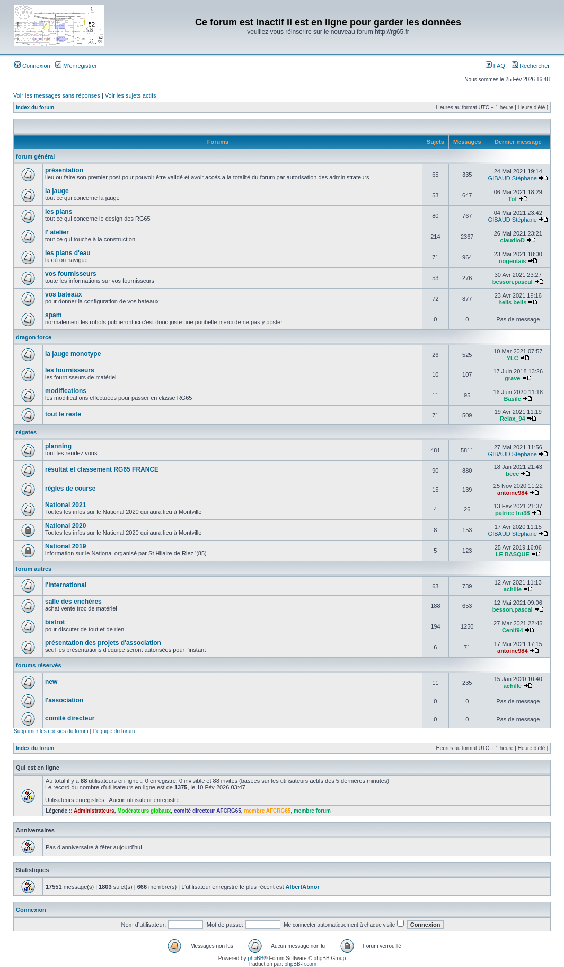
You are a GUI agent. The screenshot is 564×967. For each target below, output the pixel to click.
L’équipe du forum (114, 731)
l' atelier (57, 232)
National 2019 (65, 546)
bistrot (55, 622)
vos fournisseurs (70, 273)
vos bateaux (63, 294)
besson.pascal (512, 281)
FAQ (495, 66)
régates (26, 432)
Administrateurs (94, 811)
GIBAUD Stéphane (512, 178)
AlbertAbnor (303, 887)
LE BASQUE (513, 554)
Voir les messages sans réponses (56, 95)
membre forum (312, 811)
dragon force (33, 337)
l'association (64, 700)
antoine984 (512, 493)
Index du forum (35, 107)
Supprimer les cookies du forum (51, 731)
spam (53, 315)
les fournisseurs (69, 370)
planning (58, 446)
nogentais (512, 261)
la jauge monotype (73, 354)
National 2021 (65, 505)
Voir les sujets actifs (130, 95)
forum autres (33, 568)
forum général (35, 156)
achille (513, 589)
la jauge (57, 191)
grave (512, 378)
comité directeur (69, 718)
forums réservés (38, 665)
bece (512, 474)
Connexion (32, 66)
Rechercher (531, 66)
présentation (64, 170)
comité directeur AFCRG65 (207, 811)
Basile (512, 399)
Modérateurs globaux (144, 811)
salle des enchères (73, 601)
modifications (65, 391)
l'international (65, 585)
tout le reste (63, 414)
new (51, 681)
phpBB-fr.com (301, 964)
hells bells (512, 302)
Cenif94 (512, 630)
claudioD (512, 240)
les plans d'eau (68, 253)
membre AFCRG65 (267, 811)
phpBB (255, 958)
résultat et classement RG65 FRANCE (101, 469)
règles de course (70, 488)
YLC (512, 358)
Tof (512, 199)
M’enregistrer (76, 66)
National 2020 (65, 525)
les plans (58, 211)
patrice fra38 (512, 513)
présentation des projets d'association (103, 643)
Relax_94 (512, 418)
